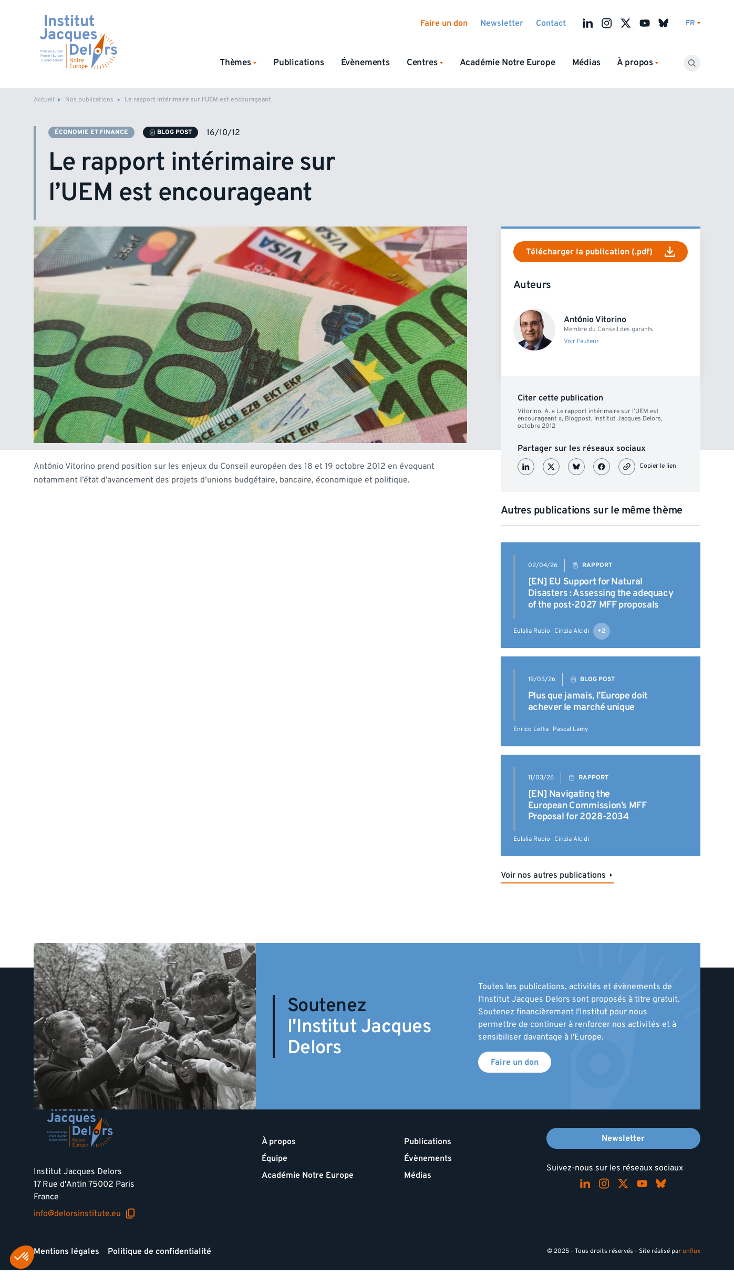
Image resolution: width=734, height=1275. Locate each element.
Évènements (365, 62)
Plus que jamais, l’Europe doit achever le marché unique (588, 701)
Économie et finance (91, 132)
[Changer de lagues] (693, 23)
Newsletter (501, 23)
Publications (298, 62)
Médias (586, 62)
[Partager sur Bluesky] (576, 466)
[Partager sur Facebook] (601, 466)
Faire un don (444, 23)
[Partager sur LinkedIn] (526, 466)
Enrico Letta (531, 729)
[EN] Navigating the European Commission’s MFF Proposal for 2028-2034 (587, 805)
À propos (279, 1141)
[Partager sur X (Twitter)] (551, 466)
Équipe (274, 1158)
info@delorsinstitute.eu (85, 1213)
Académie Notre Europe (507, 62)
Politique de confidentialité (159, 1251)
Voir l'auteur (581, 341)
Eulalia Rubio (531, 630)
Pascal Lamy (570, 729)
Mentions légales (66, 1251)
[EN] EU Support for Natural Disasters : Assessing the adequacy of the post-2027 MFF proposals (601, 593)
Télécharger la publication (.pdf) (600, 252)
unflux (691, 1251)
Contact (551, 23)
